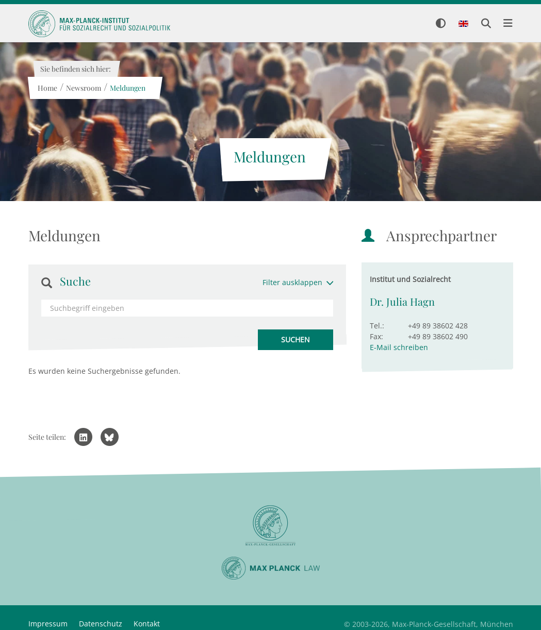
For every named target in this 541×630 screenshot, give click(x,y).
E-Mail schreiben (399, 347)
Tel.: (377, 325)
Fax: (376, 336)
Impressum (48, 623)
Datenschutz (100, 623)
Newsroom (83, 88)
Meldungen (127, 88)
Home (47, 88)
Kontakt (147, 623)
